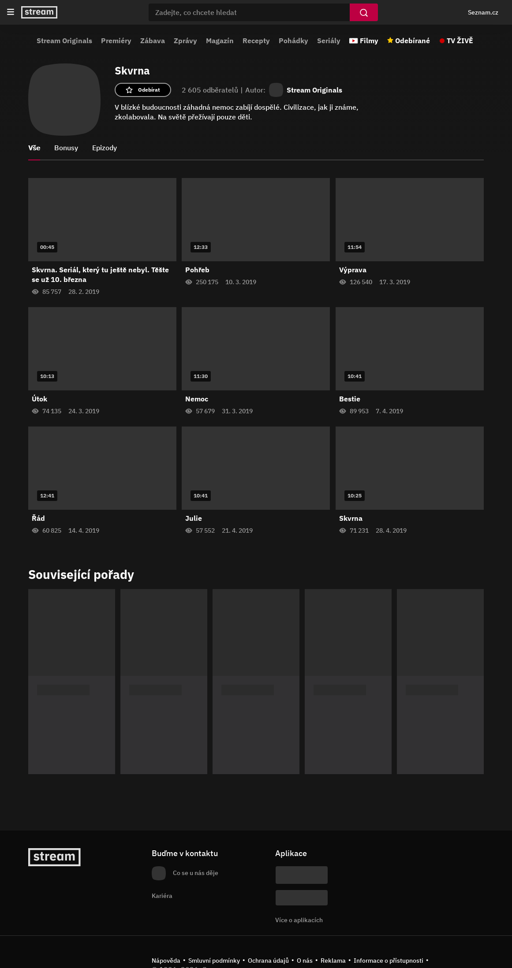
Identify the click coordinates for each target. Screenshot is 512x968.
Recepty (256, 40)
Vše (34, 147)
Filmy (369, 40)
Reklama (333, 960)
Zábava (152, 40)
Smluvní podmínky (214, 960)
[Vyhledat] (364, 12)
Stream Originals (64, 40)
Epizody (104, 147)
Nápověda (166, 960)
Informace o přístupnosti (388, 960)
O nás (305, 960)
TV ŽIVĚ (460, 40)
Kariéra (162, 896)
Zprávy (185, 40)
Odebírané (412, 40)
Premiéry (116, 40)
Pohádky (293, 40)
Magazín (220, 40)
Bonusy (66, 147)
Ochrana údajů (268, 960)
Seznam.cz (483, 12)
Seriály (328, 40)
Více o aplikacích (299, 920)
